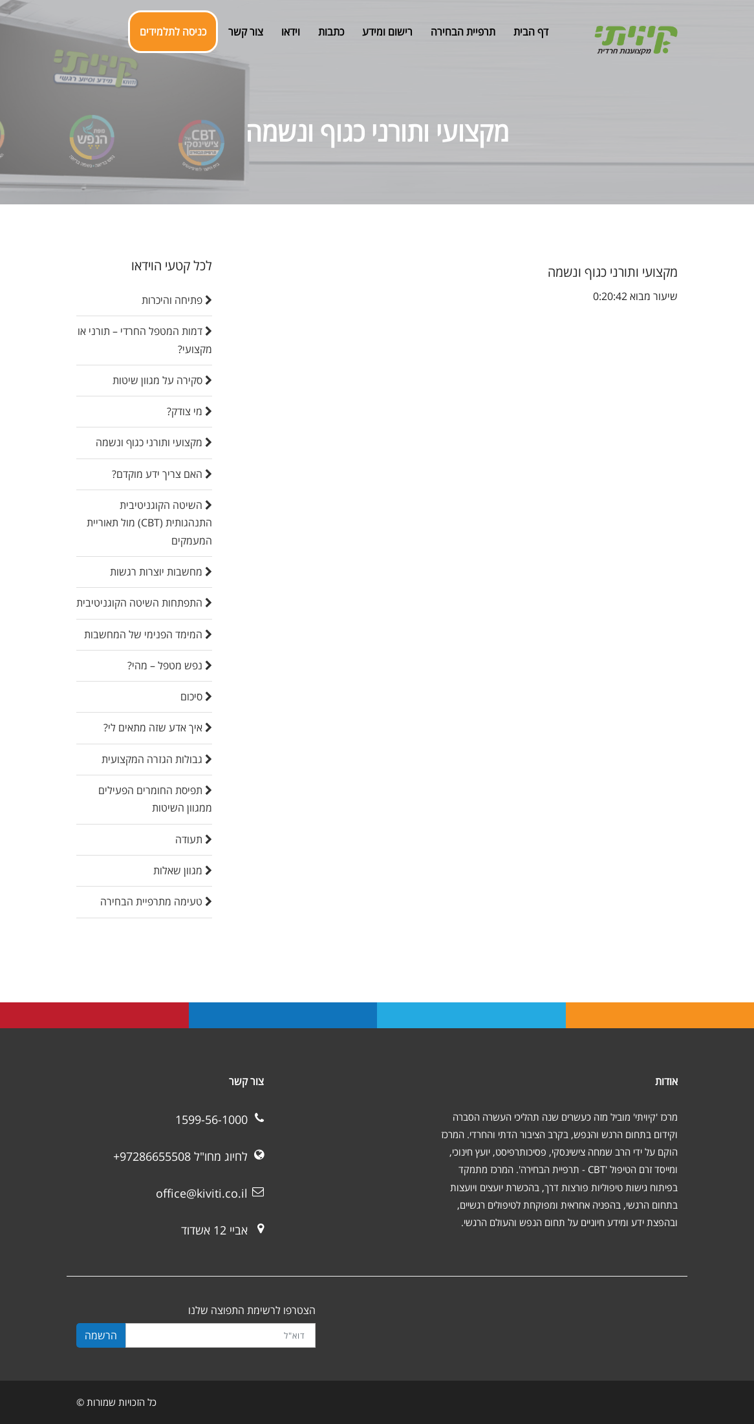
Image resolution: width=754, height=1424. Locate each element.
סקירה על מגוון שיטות (162, 380)
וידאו (290, 32)
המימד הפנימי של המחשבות (148, 634)
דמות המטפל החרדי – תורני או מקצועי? (145, 340)
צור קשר (245, 32)
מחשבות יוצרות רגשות (161, 572)
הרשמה (101, 1335)
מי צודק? (189, 411)
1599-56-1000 (211, 1119)
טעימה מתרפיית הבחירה (156, 901)
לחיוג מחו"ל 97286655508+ (180, 1156)
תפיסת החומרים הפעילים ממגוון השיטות (155, 799)
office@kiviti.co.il (202, 1193)
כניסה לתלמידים (173, 32)
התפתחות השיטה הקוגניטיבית (144, 603)
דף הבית (530, 32)
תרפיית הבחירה (463, 32)
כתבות (331, 32)
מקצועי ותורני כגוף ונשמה (154, 442)
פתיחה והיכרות (177, 300)
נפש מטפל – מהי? (169, 665)
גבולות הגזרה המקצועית (157, 759)
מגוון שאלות (182, 870)
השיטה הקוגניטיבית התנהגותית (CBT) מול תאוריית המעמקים (149, 523)
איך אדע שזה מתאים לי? (157, 727)
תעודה (193, 839)
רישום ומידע (387, 32)
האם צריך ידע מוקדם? (162, 474)
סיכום (196, 696)
